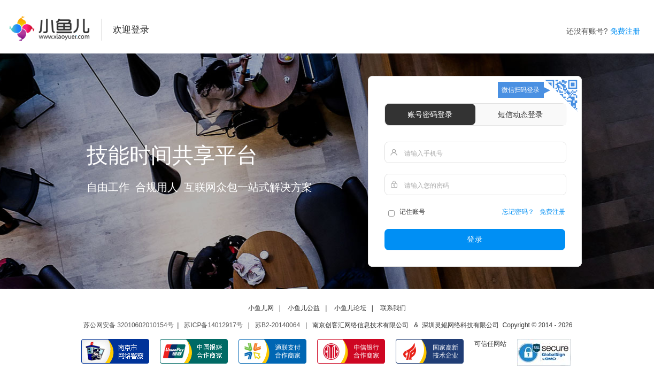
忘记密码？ (518, 211)
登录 (475, 239)
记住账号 (406, 213)
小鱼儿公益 (304, 308)
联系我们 (393, 308)
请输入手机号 (423, 153)
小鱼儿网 (261, 308)
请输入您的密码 (426, 185)
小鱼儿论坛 (350, 308)
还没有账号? (587, 31)
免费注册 (625, 31)
